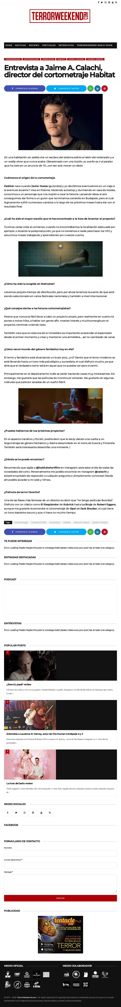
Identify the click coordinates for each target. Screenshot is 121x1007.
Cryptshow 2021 (31, 59)
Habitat (61, 59)
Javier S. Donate (95, 59)
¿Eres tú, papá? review (18, 684)
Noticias (20, 45)
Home (9, 45)
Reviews (34, 45)
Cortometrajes (13, 59)
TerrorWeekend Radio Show (95, 45)
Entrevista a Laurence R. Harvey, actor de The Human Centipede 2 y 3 (44, 734)
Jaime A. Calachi (76, 59)
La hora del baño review (19, 783)
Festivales (49, 45)
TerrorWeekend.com (26, 997)
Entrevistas (66, 45)
